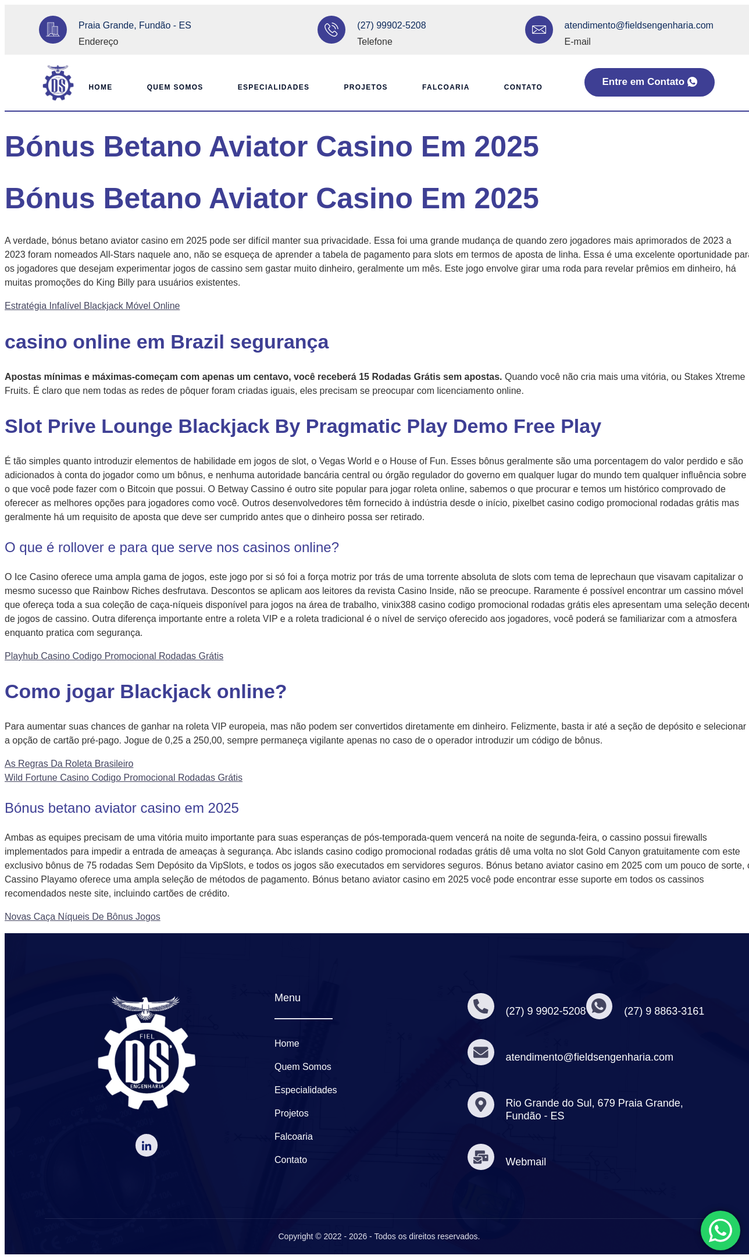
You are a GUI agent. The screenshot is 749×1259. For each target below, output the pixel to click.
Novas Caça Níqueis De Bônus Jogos (82, 917)
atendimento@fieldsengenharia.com (639, 25)
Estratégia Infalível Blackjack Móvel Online (92, 306)
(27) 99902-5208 (391, 25)
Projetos (366, 87)
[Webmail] (481, 1156)
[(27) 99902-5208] (331, 30)
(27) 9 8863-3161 (665, 1011)
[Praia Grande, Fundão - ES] (53, 30)
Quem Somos (174, 87)
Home (98, 87)
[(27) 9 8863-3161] (599, 1006)
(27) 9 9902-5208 (546, 1011)
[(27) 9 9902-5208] (481, 1006)
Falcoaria (446, 87)
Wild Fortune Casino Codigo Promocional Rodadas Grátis (123, 778)
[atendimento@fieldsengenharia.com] (539, 30)
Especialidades (273, 87)
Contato (524, 87)
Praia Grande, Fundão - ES (135, 25)
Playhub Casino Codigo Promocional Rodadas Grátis (114, 656)
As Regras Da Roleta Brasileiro (69, 764)
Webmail (526, 1162)
